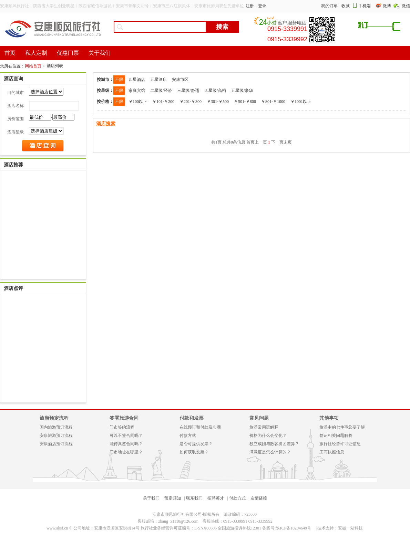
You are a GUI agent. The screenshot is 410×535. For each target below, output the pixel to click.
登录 (262, 5)
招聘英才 (215, 498)
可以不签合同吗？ (126, 435)
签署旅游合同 (124, 418)
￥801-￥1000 (273, 101)
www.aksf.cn (57, 528)
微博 (387, 5)
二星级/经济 (161, 90)
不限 (119, 79)
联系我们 (194, 498)
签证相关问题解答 (335, 435)
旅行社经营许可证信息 (340, 443)
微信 (406, 5)
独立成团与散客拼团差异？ (274, 443)
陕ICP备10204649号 (293, 528)
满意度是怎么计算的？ (270, 452)
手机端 (364, 5)
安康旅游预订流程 (56, 435)
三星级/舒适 (188, 90)
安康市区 (180, 79)
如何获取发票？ (194, 452)
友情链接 (258, 498)
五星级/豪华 (242, 90)
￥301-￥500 (218, 101)
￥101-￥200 (163, 101)
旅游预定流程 (54, 418)
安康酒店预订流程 (56, 443)
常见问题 (259, 418)
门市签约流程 (122, 427)
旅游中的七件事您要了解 (342, 427)
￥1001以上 (300, 101)
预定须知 (172, 498)
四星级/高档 (215, 90)
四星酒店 (137, 79)
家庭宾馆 (137, 90)
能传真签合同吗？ (126, 443)
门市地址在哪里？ (126, 452)
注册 (250, 5)
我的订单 (329, 5)
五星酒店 (158, 79)
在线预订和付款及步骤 (200, 427)
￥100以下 (138, 101)
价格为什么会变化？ (268, 435)
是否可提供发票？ (196, 443)
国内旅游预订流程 (56, 427)
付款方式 (188, 435)
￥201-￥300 (191, 101)
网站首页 (33, 66)
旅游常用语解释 (263, 427)
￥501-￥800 (245, 101)
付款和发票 (192, 418)
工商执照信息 (331, 452)
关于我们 (151, 498)
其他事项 (329, 418)
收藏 (345, 5)
